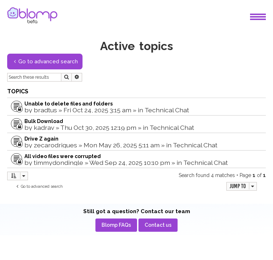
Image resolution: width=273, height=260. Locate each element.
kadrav (44, 127)
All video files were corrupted (62, 156)
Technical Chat (167, 110)
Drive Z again (41, 139)
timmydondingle (58, 162)
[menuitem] (116, 225)
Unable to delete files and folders (68, 104)
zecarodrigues (55, 145)
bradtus (45, 110)
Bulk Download (43, 121)
